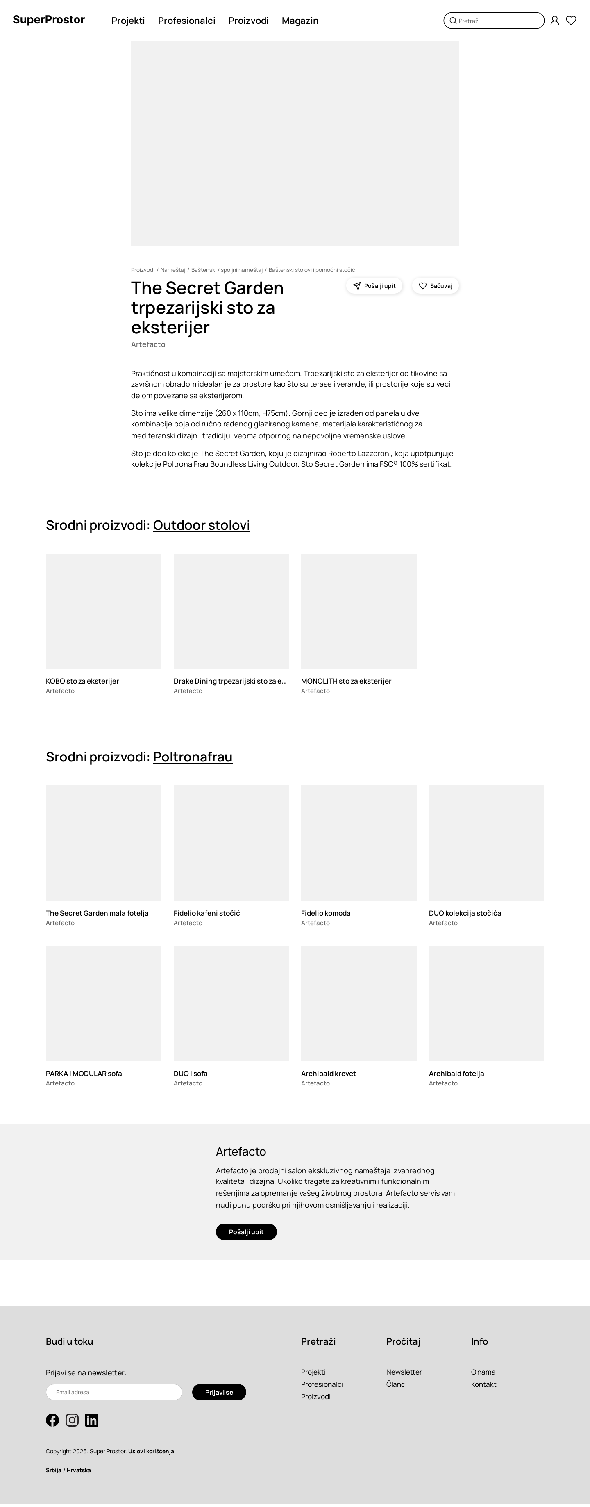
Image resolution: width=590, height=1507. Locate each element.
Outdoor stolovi (201, 525)
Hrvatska (80, 1473)
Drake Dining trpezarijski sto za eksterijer (246, 681)
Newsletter (405, 1375)
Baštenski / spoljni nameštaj (229, 270)
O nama (484, 1375)
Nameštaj (173, 270)
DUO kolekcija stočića (467, 913)
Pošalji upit (246, 1235)
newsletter (107, 1376)
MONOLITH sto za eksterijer (349, 681)
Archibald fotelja (458, 1074)
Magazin (302, 20)
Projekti (130, 20)
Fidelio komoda (327, 913)
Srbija (54, 1473)
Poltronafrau (193, 757)
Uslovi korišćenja (152, 1454)
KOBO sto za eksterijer (85, 681)
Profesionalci (189, 20)
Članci (397, 1387)
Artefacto (149, 344)
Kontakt (484, 1387)
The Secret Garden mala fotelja (101, 913)
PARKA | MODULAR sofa (86, 1074)
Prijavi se (219, 1395)
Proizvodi (251, 20)
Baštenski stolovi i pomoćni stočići (316, 270)
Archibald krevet (330, 1074)
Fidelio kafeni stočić (209, 913)
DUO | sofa (192, 1074)
